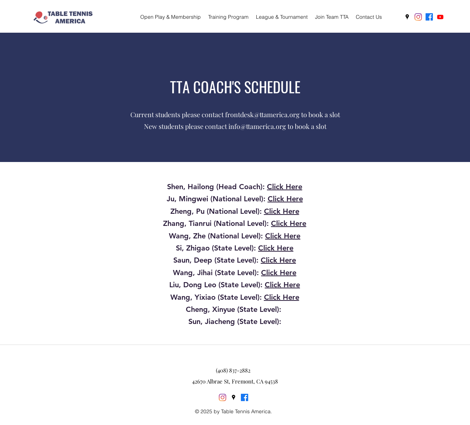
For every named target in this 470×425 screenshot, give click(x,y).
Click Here (284, 186)
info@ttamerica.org (257, 126)
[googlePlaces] (407, 17)
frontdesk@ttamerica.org (262, 114)
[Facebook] (429, 17)
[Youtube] (440, 17)
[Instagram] (418, 17)
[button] (228, 16)
